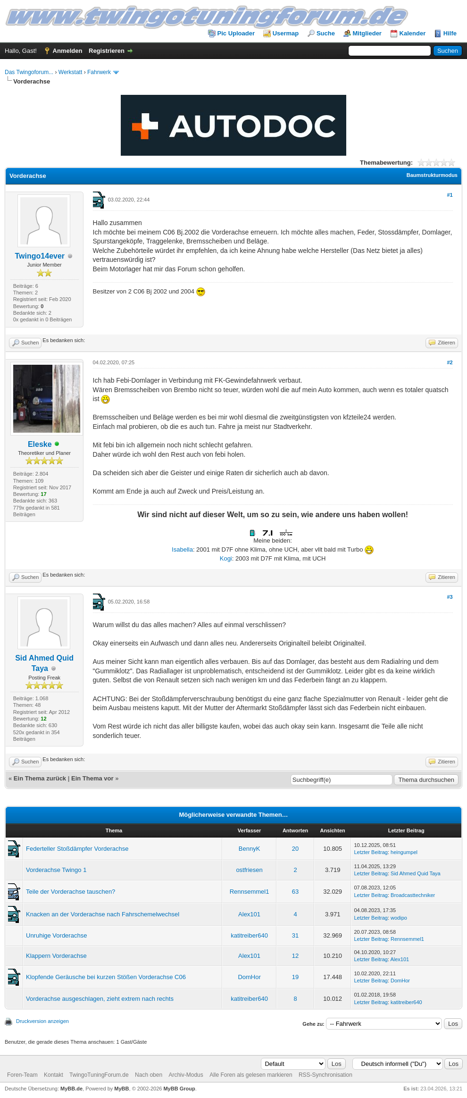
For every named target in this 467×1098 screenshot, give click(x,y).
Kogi (226, 558)
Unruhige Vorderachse (56, 935)
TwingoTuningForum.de (99, 1075)
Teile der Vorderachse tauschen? (70, 891)
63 (295, 891)
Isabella (182, 549)
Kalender (413, 33)
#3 (449, 597)
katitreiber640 (249, 935)
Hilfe (450, 33)
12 (295, 955)
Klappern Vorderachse (56, 955)
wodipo (399, 918)
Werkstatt (70, 72)
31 (295, 935)
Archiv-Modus (185, 1075)
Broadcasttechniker (413, 895)
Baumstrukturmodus (432, 175)
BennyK (249, 848)
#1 (449, 195)
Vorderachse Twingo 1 (56, 869)
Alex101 (249, 914)
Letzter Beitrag (371, 852)
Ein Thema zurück (40, 778)
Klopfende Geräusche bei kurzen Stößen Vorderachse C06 (106, 977)
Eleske (40, 444)
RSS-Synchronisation (325, 1075)
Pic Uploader (236, 33)
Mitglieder (367, 33)
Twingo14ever (40, 256)
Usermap (286, 33)
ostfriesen (249, 869)
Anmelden (68, 50)
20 (295, 848)
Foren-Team (22, 1075)
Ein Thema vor (92, 778)
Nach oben (148, 1075)
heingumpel (404, 852)
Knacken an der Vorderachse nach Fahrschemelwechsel (102, 914)
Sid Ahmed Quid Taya (416, 873)
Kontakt (53, 1075)
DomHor (249, 977)
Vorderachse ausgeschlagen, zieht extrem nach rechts (100, 998)
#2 (449, 362)
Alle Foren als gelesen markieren (250, 1075)
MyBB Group (179, 1088)
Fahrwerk (99, 72)
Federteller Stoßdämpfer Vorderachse (77, 848)
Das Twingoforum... (29, 72)
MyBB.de (71, 1088)
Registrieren (107, 50)
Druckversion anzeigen (42, 1021)
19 (295, 977)
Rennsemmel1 (249, 891)
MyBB (121, 1088)
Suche (326, 33)
